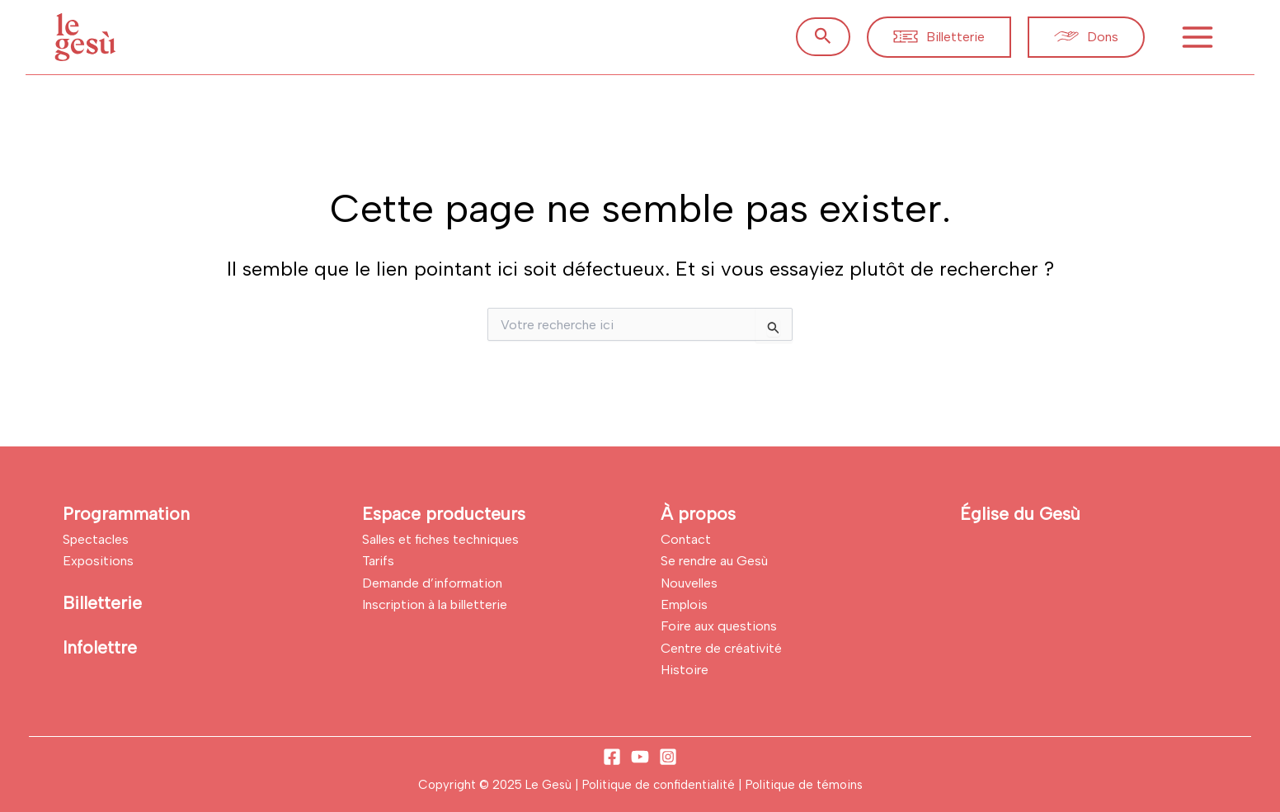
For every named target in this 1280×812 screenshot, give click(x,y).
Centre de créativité (721, 648)
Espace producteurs (443, 513)
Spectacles (96, 539)
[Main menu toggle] (1197, 37)
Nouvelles (689, 583)
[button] (823, 36)
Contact (686, 539)
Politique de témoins (804, 784)
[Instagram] (668, 757)
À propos (698, 513)
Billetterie (102, 602)
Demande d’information (432, 583)
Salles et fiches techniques (440, 539)
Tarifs (378, 561)
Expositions (98, 561)
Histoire (684, 669)
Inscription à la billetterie (434, 604)
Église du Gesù (1020, 513)
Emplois (684, 604)
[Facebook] (612, 757)
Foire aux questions (719, 626)
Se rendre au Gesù (714, 561)
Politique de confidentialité (660, 784)
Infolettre (100, 647)
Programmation (126, 513)
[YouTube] (640, 757)
